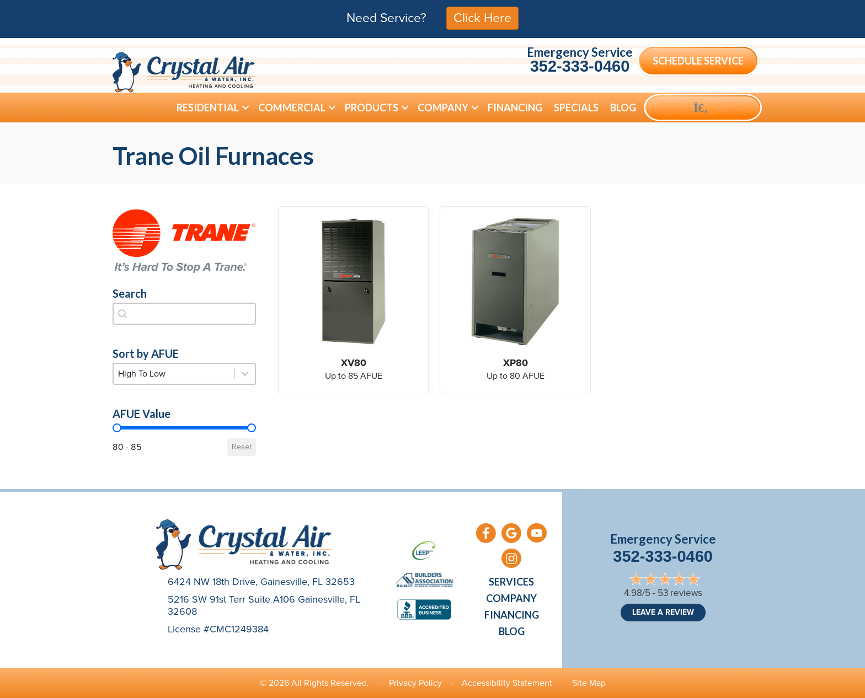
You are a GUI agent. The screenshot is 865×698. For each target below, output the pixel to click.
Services (511, 582)
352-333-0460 (580, 66)
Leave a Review (663, 612)
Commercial (291, 107)
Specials (576, 107)
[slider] (117, 427)
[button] (245, 107)
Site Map (589, 682)
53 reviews (680, 593)
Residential (208, 107)
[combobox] (184, 314)
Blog (623, 107)
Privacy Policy (415, 682)
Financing (515, 107)
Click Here (482, 17)
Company (443, 107)
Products (371, 107)
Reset (242, 447)
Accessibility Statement (507, 682)
